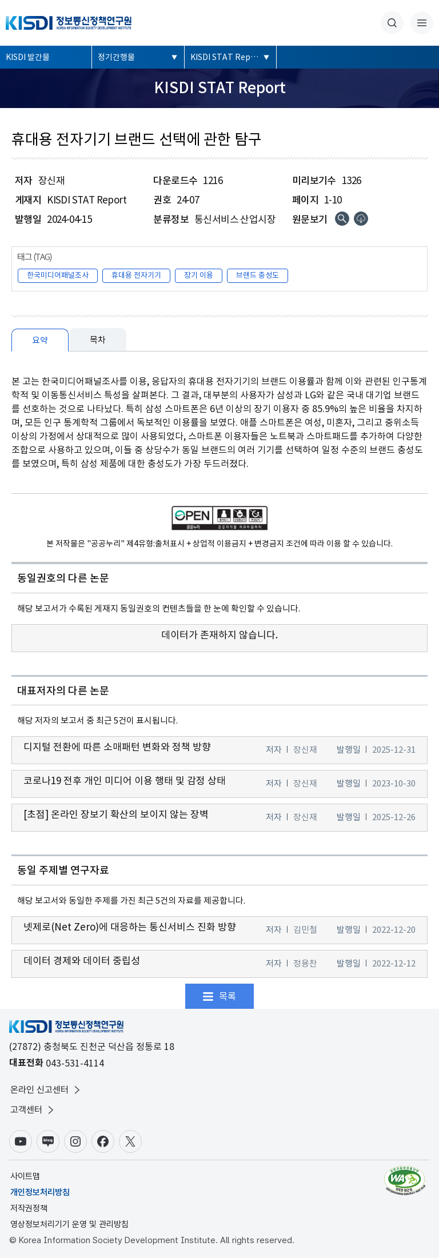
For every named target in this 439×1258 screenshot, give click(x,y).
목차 (98, 339)
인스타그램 (75, 1141)
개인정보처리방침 (40, 1192)
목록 (227, 996)
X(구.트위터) (130, 1141)
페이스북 (102, 1141)
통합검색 (392, 22)
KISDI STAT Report (226, 57)
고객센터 (33, 1110)
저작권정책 (28, 1208)
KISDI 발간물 (28, 57)
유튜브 (20, 1141)
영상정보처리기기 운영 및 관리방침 (69, 1224)
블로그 (48, 1141)
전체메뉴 (421, 22)
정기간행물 (116, 57)
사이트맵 (25, 1176)
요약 (40, 340)
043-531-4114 (75, 1063)
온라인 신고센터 (46, 1090)
